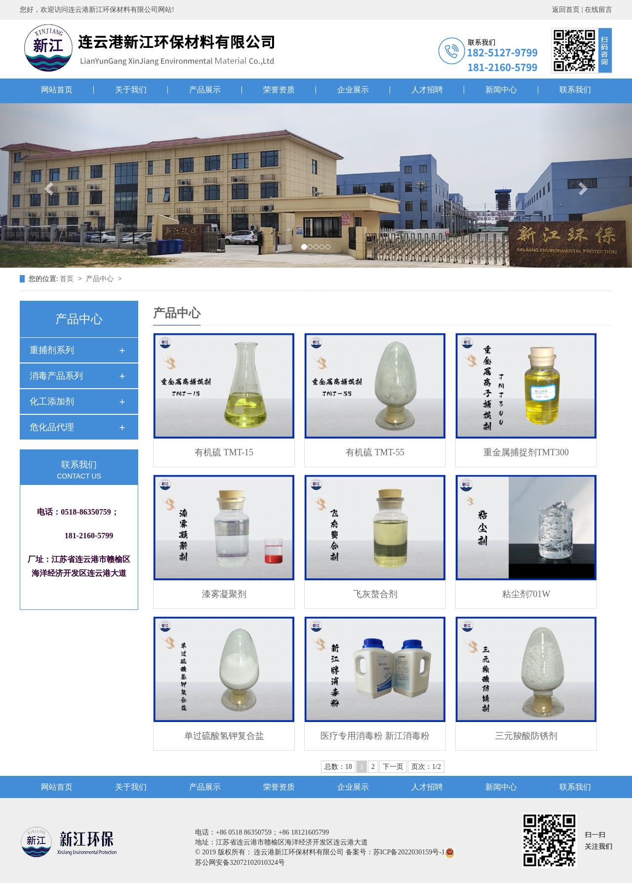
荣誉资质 (279, 90)
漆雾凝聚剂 (224, 594)
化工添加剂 (52, 401)
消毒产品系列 (56, 376)
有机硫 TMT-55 (375, 452)
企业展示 (353, 90)
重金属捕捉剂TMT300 (526, 452)
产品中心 (101, 278)
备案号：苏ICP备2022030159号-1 (395, 852)
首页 (68, 278)
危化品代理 (52, 427)
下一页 (393, 766)
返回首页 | (568, 9)
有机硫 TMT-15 (224, 452)
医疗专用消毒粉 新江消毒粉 (375, 736)
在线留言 (598, 9)
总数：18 (338, 766)
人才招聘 (427, 90)
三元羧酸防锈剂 (526, 736)
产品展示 (205, 90)
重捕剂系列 (52, 350)
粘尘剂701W (526, 594)
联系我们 (575, 90)
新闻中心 (501, 90)
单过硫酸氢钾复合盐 (224, 736)
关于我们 (131, 90)
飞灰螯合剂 (375, 594)
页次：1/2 (426, 766)
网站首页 (57, 90)
